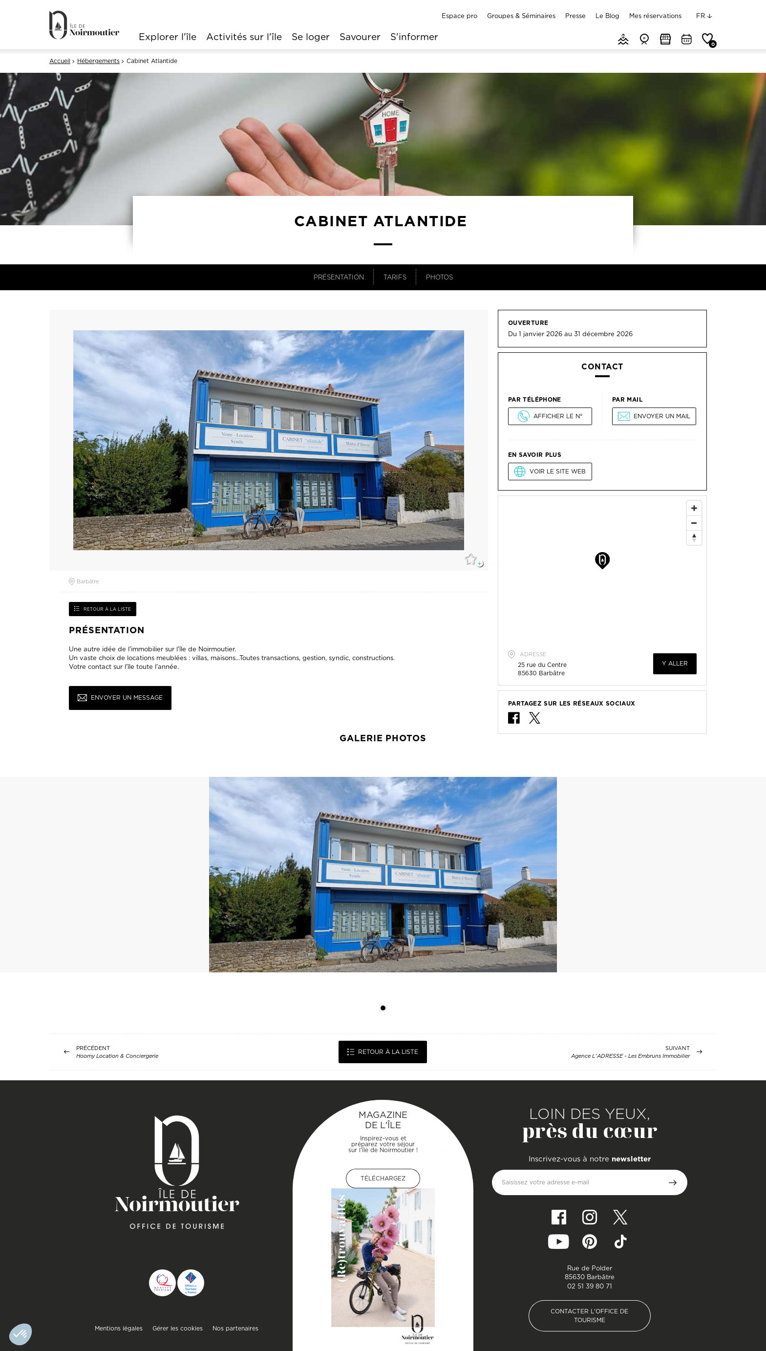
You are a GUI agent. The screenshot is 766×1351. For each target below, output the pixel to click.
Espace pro (459, 15)
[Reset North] (694, 537)
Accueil (59, 61)
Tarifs (394, 277)
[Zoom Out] (694, 522)
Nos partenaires (235, 1328)
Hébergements (98, 61)
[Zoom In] (694, 508)
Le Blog (607, 15)
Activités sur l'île (244, 37)
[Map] (602, 569)
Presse (575, 15)
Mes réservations (655, 15)
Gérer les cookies (177, 1328)
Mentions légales (119, 1328)
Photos (439, 277)
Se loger (311, 37)
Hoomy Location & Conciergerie (117, 1056)
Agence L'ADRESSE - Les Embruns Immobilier (630, 1056)
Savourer (360, 37)
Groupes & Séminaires (521, 15)
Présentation (339, 277)
